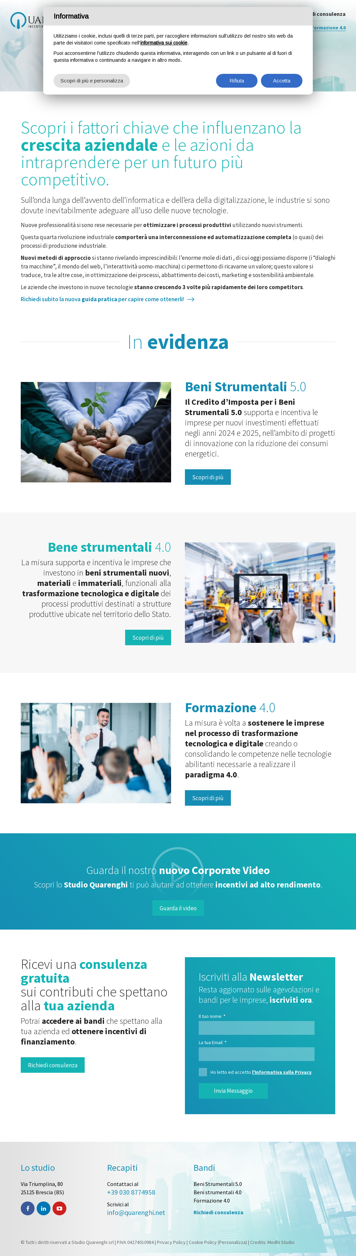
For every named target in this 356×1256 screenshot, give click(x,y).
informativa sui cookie (163, 43)
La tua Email (213, 1042)
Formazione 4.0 (212, 1200)
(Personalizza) (232, 1242)
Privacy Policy (171, 1242)
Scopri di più (208, 477)
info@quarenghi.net (136, 1212)
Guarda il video (178, 908)
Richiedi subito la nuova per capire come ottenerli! (102, 299)
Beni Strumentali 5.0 (218, 1183)
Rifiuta (236, 81)
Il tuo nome (212, 1016)
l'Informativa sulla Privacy (281, 1072)
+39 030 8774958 (131, 1192)
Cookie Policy (203, 1242)
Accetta (281, 81)
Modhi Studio (281, 1242)
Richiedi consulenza (52, 1065)
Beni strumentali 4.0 (218, 1192)
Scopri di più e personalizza (91, 81)
